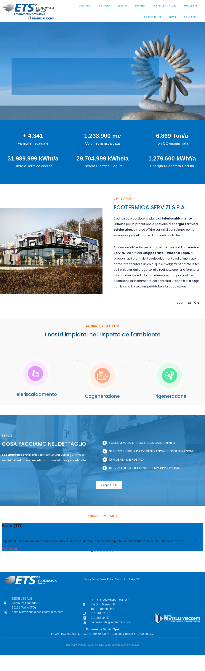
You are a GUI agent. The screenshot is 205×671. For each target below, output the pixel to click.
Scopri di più (188, 302)
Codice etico (121, 579)
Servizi (122, 5)
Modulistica (192, 5)
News (172, 17)
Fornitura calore (164, 5)
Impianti (139, 5)
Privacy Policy (91, 579)
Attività (104, 5)
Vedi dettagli (10, 548)
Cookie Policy (106, 579)
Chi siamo (85, 5)
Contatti (191, 17)
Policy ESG (134, 579)
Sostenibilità (152, 17)
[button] (92, 551)
